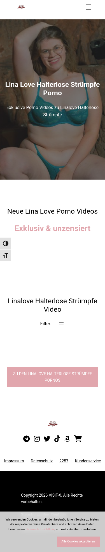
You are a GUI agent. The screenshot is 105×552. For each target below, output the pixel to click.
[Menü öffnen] (88, 7)
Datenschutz (42, 461)
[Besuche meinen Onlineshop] (78, 439)
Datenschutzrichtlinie (40, 529)
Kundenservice (88, 461)
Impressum (14, 461)
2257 (63, 461)
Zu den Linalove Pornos (52, 377)
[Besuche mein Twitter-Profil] (47, 439)
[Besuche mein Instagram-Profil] (37, 439)
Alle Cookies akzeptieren (78, 541)
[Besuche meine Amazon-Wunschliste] (67, 439)
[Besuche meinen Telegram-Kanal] (26, 439)
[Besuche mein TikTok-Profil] (57, 439)
